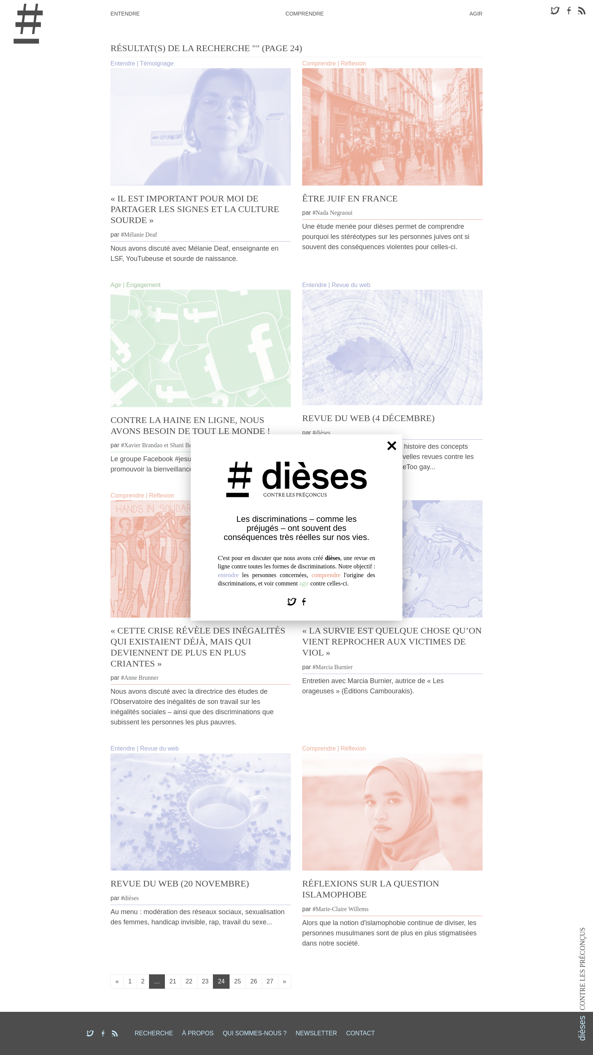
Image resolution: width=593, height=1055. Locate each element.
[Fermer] (391, 445)
